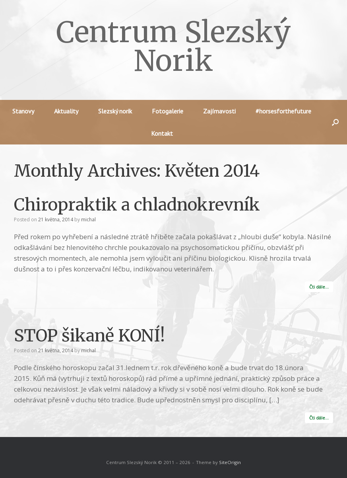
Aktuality (66, 111)
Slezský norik (115, 111)
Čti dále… (319, 287)
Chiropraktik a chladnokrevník (137, 204)
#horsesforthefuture (283, 111)
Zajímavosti (219, 111)
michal (88, 219)
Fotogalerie (167, 111)
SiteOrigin (230, 462)
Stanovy (23, 111)
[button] (335, 122)
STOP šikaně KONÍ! (89, 335)
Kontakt (162, 133)
